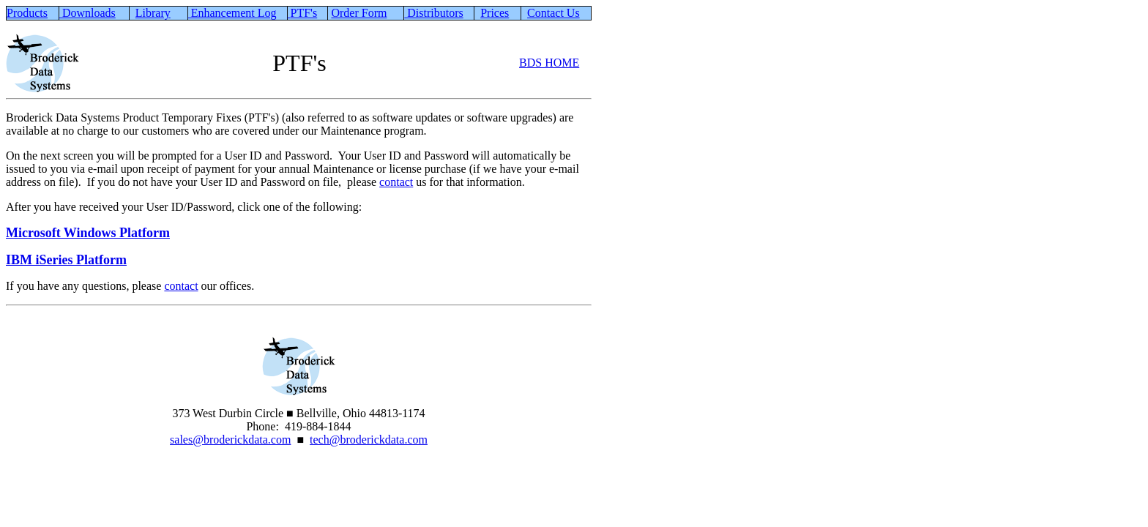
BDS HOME (549, 62)
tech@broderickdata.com (369, 439)
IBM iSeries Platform (66, 260)
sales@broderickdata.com (230, 439)
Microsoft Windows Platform (88, 232)
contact (396, 182)
